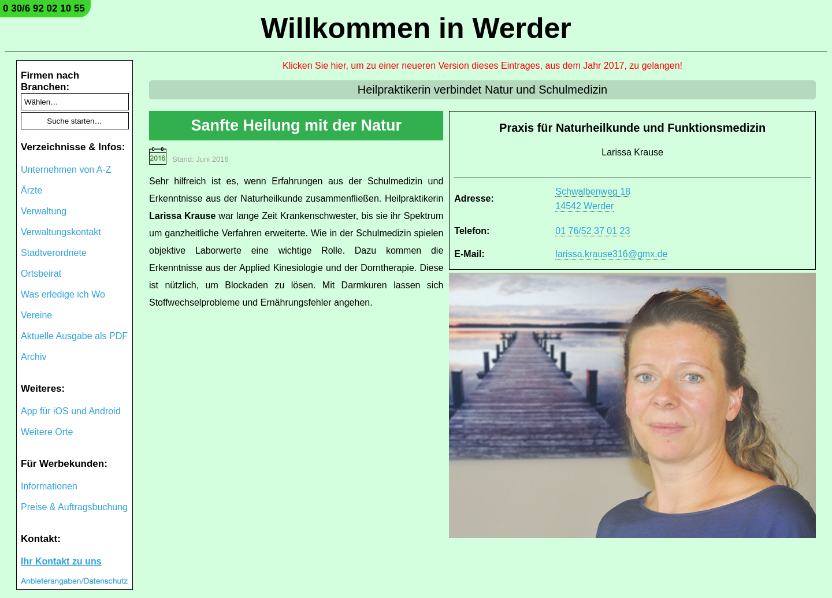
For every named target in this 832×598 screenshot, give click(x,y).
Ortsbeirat (41, 273)
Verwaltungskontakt (61, 232)
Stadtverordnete (54, 253)
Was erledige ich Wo (63, 294)
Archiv (33, 357)
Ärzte (31, 190)
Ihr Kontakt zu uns (61, 561)
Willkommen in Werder (416, 28)
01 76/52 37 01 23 (592, 231)
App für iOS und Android (71, 411)
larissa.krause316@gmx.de (611, 254)
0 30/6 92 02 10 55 (44, 8)
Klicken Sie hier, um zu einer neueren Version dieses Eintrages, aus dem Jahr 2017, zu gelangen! (482, 65)
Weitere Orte (47, 432)
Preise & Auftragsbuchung (74, 507)
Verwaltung (43, 211)
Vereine (36, 315)
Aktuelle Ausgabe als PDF (74, 336)
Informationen (49, 486)
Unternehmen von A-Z (66, 169)
